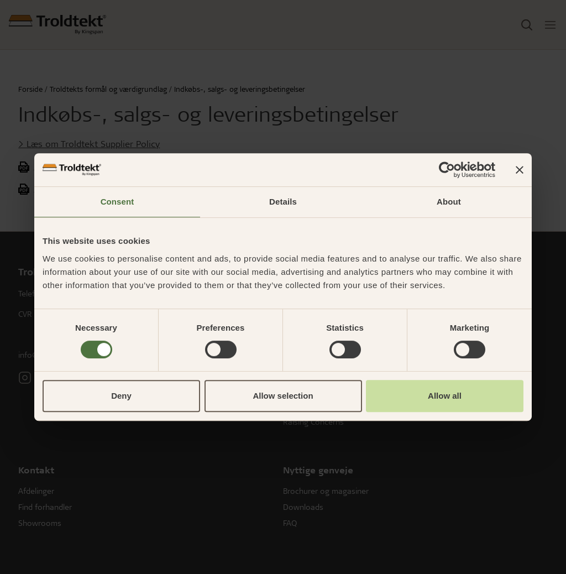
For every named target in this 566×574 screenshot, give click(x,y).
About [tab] (449, 201)
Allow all (445, 395)
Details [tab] (283, 201)
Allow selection (283, 395)
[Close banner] (519, 170)
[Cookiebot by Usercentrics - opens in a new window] (447, 169)
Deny (121, 395)
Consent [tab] (117, 201)
